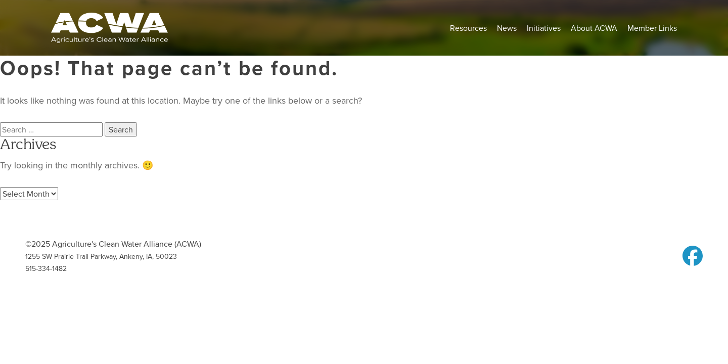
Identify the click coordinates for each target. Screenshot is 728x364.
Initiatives (544, 27)
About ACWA (594, 27)
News (507, 27)
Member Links (652, 27)
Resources (468, 27)
